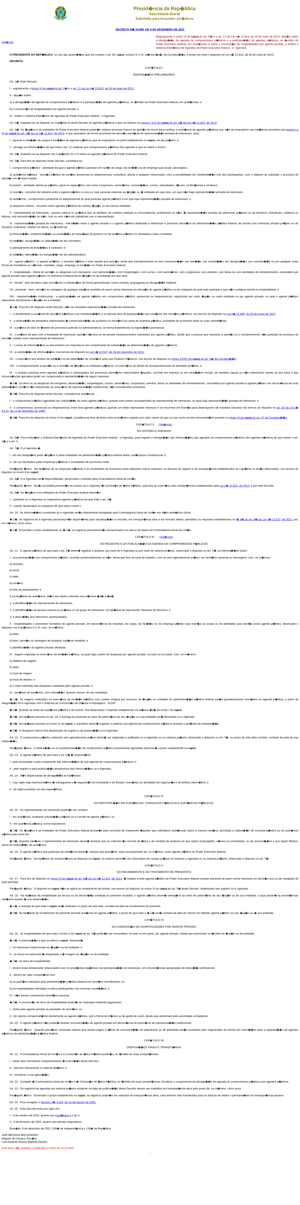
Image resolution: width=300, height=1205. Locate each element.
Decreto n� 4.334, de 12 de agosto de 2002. (68, 1102)
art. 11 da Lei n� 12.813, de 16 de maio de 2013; (103, 88)
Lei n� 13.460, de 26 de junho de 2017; (251, 313)
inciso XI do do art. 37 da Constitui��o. (258, 417)
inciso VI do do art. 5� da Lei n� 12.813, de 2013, (87, 878)
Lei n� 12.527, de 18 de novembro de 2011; (117, 352)
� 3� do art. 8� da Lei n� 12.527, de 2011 (264, 519)
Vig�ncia (7, 42)
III (75, 1115)
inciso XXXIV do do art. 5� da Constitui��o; (204, 358)
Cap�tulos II (63, 1115)
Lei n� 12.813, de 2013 (234, 485)
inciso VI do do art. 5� (49, 88)
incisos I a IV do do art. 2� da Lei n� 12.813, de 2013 (178, 122)
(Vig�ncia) (165, 424)
